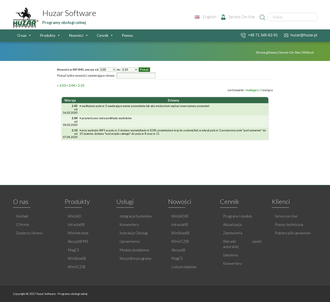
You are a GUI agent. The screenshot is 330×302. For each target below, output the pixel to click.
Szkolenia (230, 255)
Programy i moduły (237, 216)
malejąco (252, 90)
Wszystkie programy (135, 258)
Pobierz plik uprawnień (293, 233)
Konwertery (232, 263)
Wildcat (308, 52)
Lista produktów (184, 267)
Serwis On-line (238, 16)
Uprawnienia (130, 241)
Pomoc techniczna (289, 224)
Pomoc (127, 35)
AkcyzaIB (178, 250)
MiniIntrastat (78, 233)
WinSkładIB (77, 258)
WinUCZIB (76, 267)
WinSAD (74, 216)
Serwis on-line (286, 216)
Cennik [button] (102, 35)
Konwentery (129, 224)
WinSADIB (179, 216)
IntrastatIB (76, 224)
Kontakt (22, 216)
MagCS (73, 250)
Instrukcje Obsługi (134, 233)
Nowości (76, 35)
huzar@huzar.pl (300, 35)
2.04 (72, 85)
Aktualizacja (232, 224)
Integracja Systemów (136, 216)
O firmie (22, 224)
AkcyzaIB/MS (78, 241)
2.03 (62, 85)
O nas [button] (22, 35)
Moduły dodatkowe (134, 250)
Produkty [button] (47, 35)
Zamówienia (232, 233)
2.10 (81, 85)
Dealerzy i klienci (29, 233)
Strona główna (266, 52)
